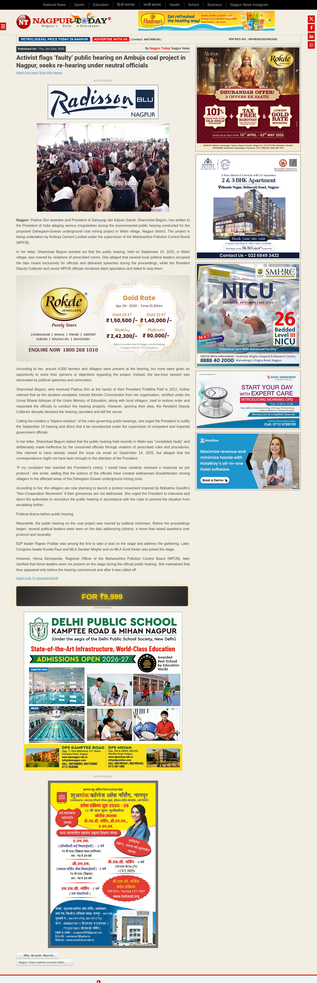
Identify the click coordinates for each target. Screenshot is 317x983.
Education (101, 5)
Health (175, 5)
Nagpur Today (160, 48)
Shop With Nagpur (51, 72)
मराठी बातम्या (152, 5)
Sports (79, 5)
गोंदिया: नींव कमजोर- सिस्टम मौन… (37, 956)
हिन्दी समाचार (126, 5)
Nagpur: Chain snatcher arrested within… (45, 962)
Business (214, 5)
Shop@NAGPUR (47, 578)
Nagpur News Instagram (249, 5)
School (193, 5)
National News (54, 5)
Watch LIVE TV (26, 578)
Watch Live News (27, 72)
